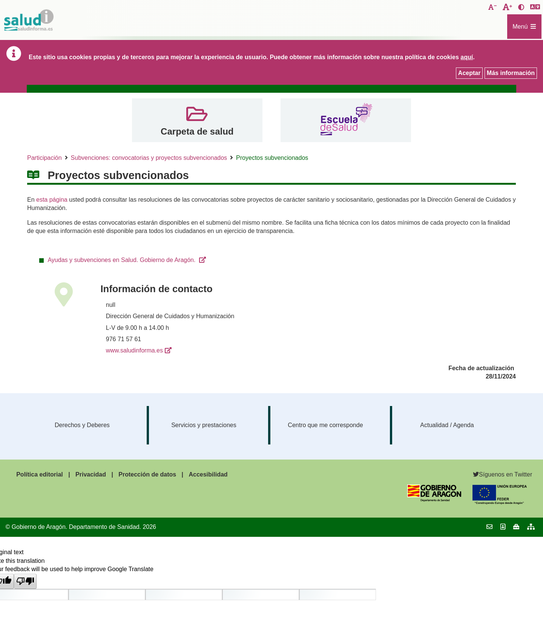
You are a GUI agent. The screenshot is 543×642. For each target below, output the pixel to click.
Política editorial (39, 474)
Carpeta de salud (197, 131)
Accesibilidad (208, 474)
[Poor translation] (25, 581)
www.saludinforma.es (134, 350)
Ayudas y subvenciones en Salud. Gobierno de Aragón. (122, 260)
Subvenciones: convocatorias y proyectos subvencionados (149, 158)
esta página (51, 199)
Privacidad (90, 474)
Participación (44, 158)
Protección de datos (147, 474)
